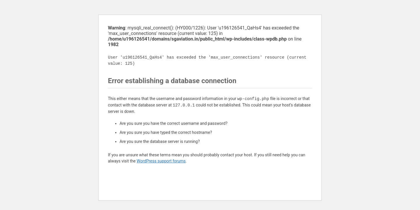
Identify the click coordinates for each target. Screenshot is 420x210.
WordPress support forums (161, 161)
